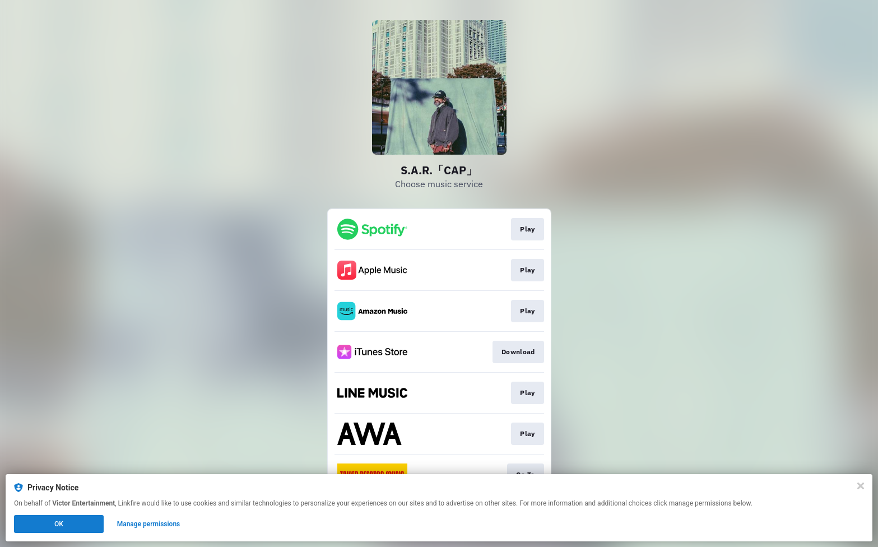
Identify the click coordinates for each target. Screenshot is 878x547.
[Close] (861, 486)
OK (58, 524)
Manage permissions (148, 524)
